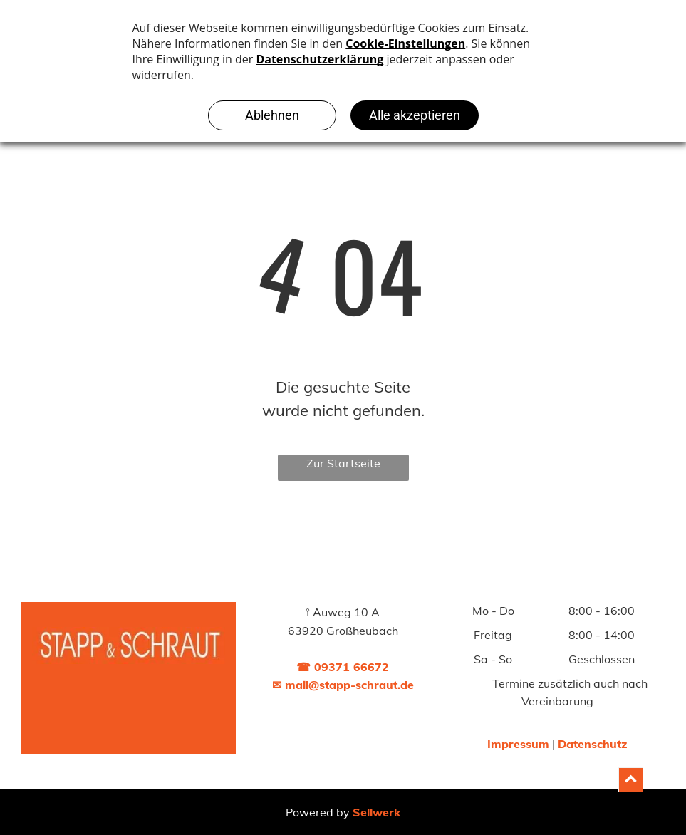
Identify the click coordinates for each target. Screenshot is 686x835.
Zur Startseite (343, 463)
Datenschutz (592, 744)
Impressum (518, 744)
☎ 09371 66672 (342, 667)
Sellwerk (376, 812)
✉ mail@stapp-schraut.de (343, 685)
